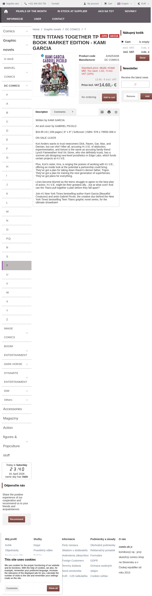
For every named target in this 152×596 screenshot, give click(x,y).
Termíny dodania (71, 565)
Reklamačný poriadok (102, 550)
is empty (144, 41)
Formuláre (96, 555)
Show (143, 58)
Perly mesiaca (70, 545)
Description (42, 112)
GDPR (94, 560)
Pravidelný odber (43, 550)
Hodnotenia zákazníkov (75, 555)
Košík (8, 545)
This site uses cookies (20, 559)
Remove (131, 96)
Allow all (53, 588)
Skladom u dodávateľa (75, 550)
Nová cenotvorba (71, 570)
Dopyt (37, 545)
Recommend (16, 519)
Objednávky (12, 550)
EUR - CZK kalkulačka (74, 576)
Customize (12, 588)
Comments (60, 112)
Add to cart (109, 97)
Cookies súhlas (99, 576)
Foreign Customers (73, 560)
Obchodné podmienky (102, 545)
